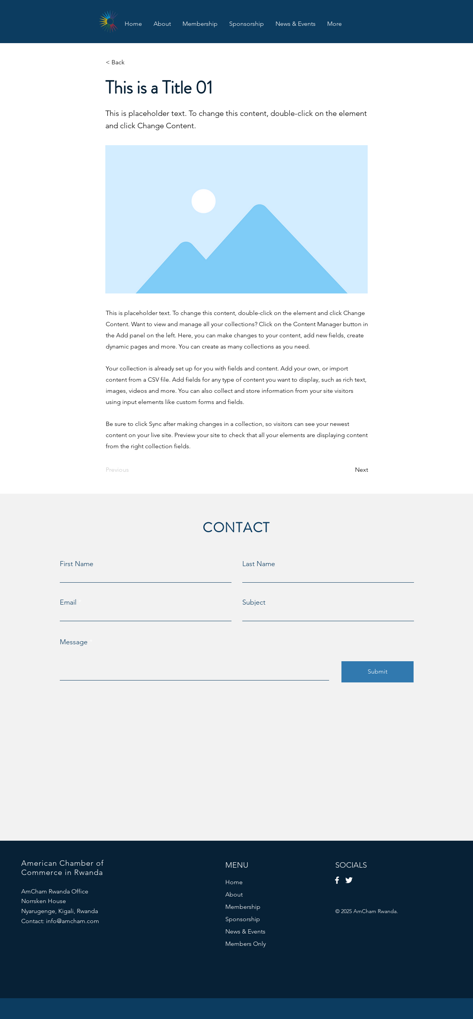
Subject (253, 602)
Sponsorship (242, 919)
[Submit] (377, 671)
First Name (76, 563)
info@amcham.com (72, 921)
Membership (242, 906)
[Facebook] (337, 880)
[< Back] (131, 62)
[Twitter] (349, 880)
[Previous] (131, 470)
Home (234, 882)
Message (74, 642)
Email (68, 602)
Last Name (258, 563)
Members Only (245, 943)
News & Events (245, 931)
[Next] (348, 470)
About (234, 894)
